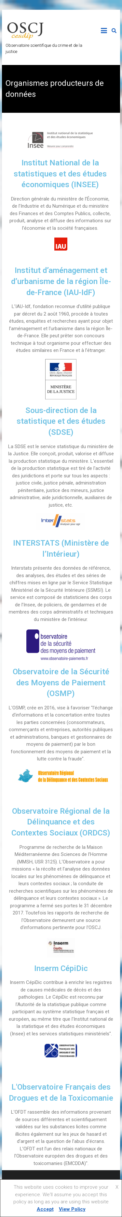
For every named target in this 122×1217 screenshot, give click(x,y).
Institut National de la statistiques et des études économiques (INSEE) (60, 173)
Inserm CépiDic (61, 968)
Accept (45, 1209)
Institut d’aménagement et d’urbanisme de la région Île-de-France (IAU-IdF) (61, 281)
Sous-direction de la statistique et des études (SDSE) (61, 421)
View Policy (72, 1209)
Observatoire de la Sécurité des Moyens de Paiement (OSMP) (61, 682)
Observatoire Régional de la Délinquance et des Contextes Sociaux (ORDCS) (60, 822)
